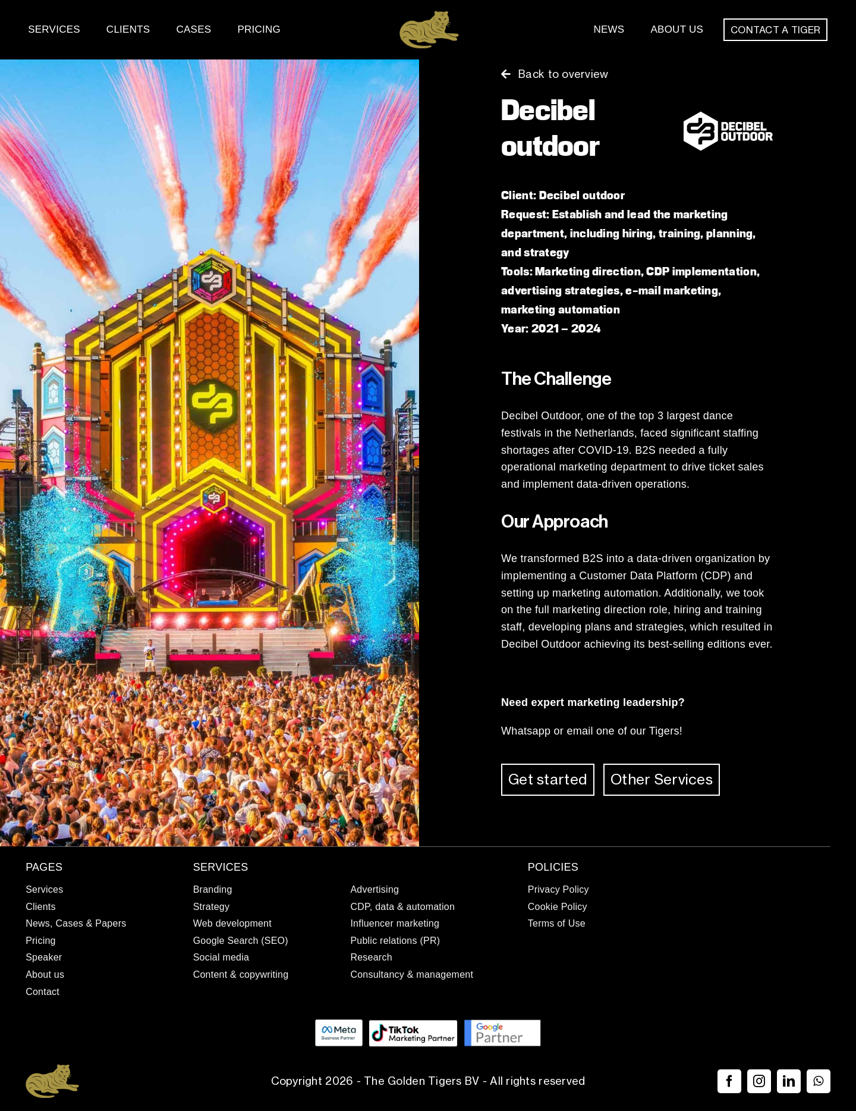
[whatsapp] (818, 1081)
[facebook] (729, 1081)
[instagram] (759, 1081)
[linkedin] (789, 1081)
